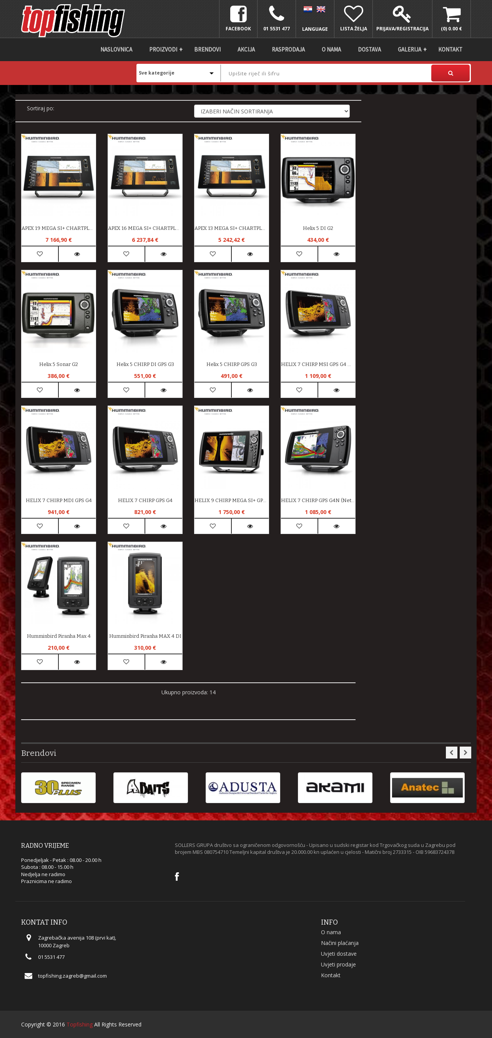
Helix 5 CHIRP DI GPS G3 (145, 364)
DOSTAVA (369, 49)
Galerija (409, 49)
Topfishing (79, 1024)
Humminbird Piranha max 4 (59, 636)
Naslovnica (116, 49)
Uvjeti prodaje (338, 964)
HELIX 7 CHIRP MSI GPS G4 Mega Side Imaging (318, 364)
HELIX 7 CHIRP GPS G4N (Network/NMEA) (318, 500)
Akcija (246, 49)
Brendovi (207, 49)
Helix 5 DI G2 (318, 228)
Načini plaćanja (340, 943)
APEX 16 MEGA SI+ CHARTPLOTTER (145, 228)
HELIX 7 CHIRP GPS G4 (145, 500)
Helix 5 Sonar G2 (58, 364)
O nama (331, 49)
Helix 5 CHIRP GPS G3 (231, 364)
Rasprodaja (288, 49)
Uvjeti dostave (339, 953)
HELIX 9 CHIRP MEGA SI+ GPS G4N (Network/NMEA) (231, 500)
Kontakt (450, 49)
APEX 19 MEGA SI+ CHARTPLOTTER (59, 228)
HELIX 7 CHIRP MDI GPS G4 (59, 500)
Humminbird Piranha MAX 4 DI (145, 636)
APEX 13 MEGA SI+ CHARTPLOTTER (231, 228)
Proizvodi (163, 49)
